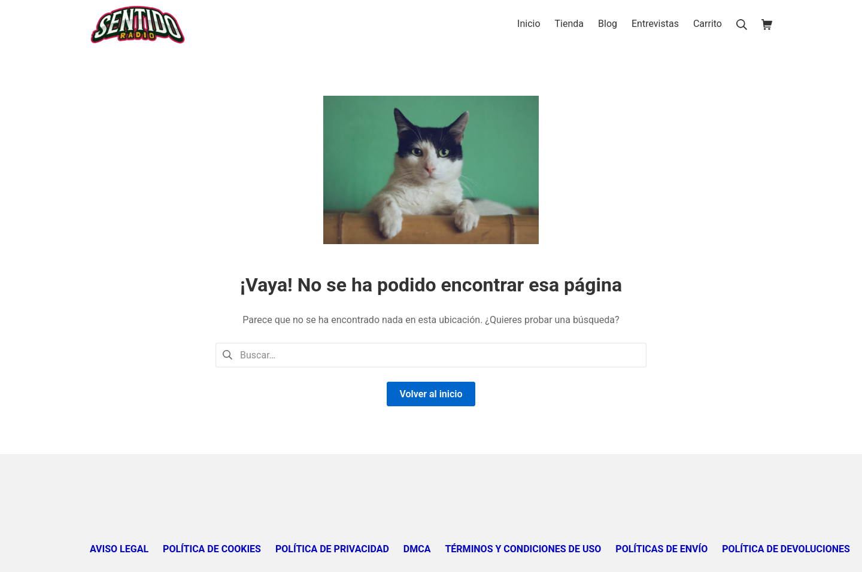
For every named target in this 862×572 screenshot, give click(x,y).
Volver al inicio (430, 394)
